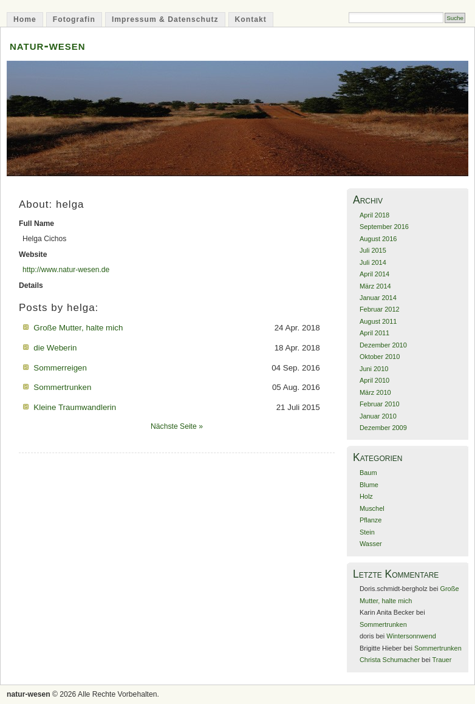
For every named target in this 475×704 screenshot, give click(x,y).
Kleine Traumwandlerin (74, 407)
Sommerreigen (60, 367)
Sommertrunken (62, 387)
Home (24, 19)
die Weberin (55, 347)
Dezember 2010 (383, 345)
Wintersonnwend (411, 636)
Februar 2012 (380, 309)
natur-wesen (48, 45)
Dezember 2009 (383, 427)
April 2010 (374, 380)
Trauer (442, 659)
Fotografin (74, 19)
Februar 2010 (380, 404)
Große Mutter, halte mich (78, 327)
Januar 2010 (378, 416)
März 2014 (375, 286)
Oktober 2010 (380, 356)
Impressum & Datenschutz (165, 19)
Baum (368, 472)
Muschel (372, 508)
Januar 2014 (378, 297)
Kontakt (251, 19)
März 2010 (375, 392)
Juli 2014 (373, 262)
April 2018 (374, 215)
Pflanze (370, 520)
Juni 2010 (374, 368)
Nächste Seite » (177, 426)
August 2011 (378, 321)
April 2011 (374, 333)
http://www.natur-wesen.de (65, 269)
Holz (366, 496)
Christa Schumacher (390, 659)
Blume (369, 484)
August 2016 (378, 238)
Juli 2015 (373, 250)
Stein (367, 532)
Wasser (371, 543)
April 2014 (374, 274)
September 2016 (384, 226)
